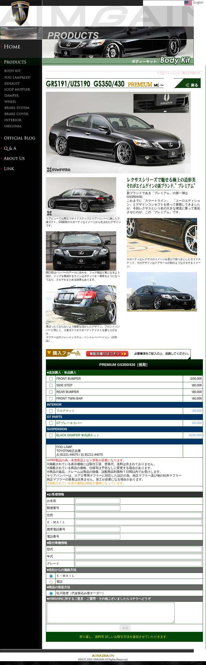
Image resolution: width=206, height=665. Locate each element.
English (198, 2)
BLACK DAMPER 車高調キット (77, 435)
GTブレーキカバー (69, 423)
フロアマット (65, 411)
